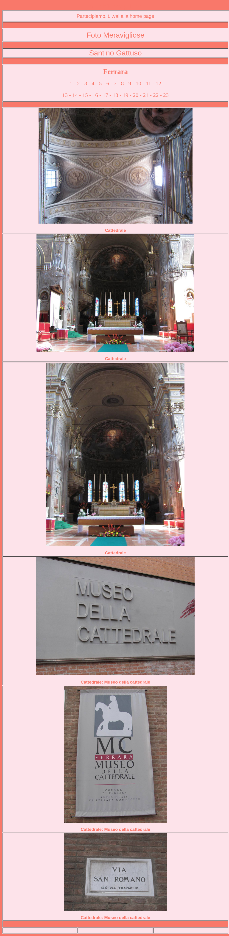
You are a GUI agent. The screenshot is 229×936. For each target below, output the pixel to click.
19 (125, 95)
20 (135, 95)
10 (138, 83)
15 (85, 95)
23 (166, 95)
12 (158, 83)
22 (156, 95)
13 (65, 95)
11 (148, 83)
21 (145, 95)
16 (95, 95)
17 (105, 95)
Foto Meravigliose (114, 6)
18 (115, 95)
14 (75, 95)
